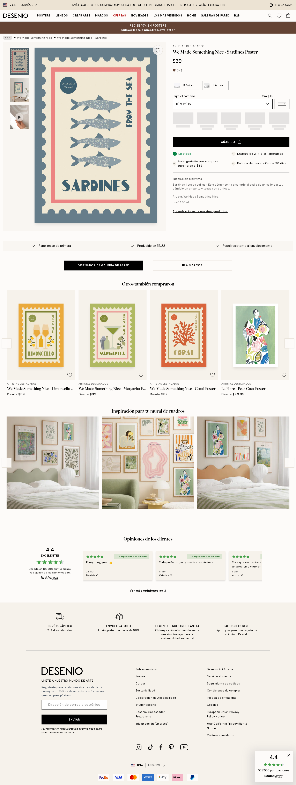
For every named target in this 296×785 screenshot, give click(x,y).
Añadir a (231, 142)
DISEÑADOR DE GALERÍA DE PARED (103, 265)
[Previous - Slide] (7, 343)
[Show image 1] (19, 61)
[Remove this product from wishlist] (158, 50)
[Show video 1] (19, 117)
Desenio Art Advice (220, 669)
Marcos (101, 15)
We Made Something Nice (34, 37)
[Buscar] (270, 15)
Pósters (44, 15)
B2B (237, 15)
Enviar (74, 719)
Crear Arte (81, 15)
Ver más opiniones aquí (148, 590)
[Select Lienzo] (215, 85)
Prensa (140, 676)
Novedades (140, 15)
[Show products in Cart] (288, 16)
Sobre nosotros (146, 669)
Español (29, 5)
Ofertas (119, 15)
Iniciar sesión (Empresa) (152, 723)
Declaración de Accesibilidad (156, 698)
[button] (281, 104)
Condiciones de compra (223, 690)
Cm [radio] (264, 96)
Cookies (212, 705)
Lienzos (62, 15)
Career (140, 683)
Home (191, 15)
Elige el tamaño (184, 96)
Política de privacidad (82, 728)
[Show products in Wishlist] (279, 16)
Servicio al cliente (219, 676)
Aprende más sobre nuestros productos (200, 211)
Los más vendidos (168, 15)
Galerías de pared (215, 15)
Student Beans (146, 705)
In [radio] (271, 96)
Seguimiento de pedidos (223, 683)
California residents (220, 735)
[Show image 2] (19, 90)
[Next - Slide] (289, 343)
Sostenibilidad (145, 690)
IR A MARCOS (192, 265)
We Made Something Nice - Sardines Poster (81, 37)
